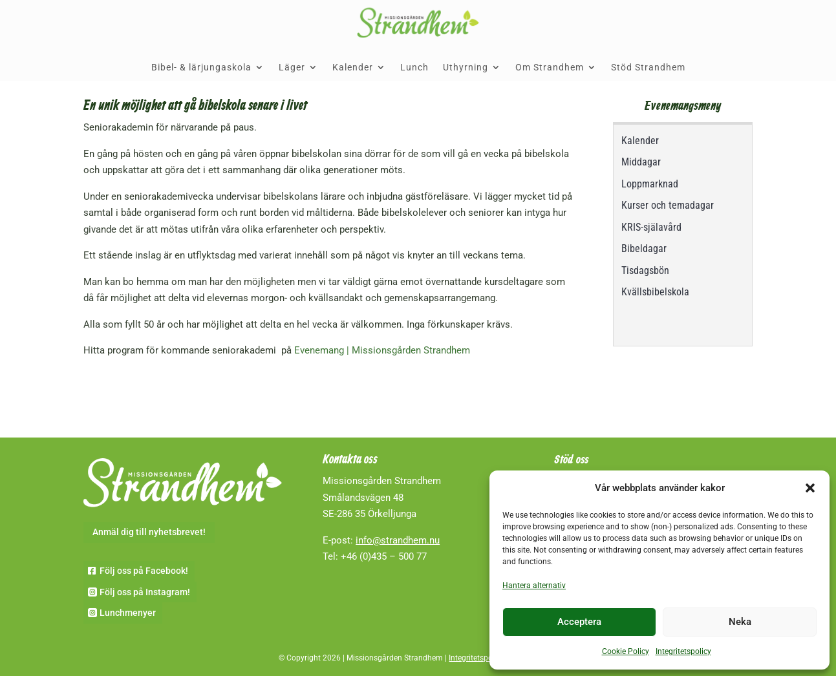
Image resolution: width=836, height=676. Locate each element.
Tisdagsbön (645, 270)
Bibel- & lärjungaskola (201, 67)
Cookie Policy (625, 651)
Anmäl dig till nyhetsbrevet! (149, 532)
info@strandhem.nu (398, 540)
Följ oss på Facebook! (144, 570)
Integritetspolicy (683, 651)
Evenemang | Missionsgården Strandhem (382, 350)
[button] (810, 487)
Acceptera (579, 622)
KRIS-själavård (651, 227)
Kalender (352, 67)
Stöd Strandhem (648, 67)
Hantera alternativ (534, 585)
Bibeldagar (644, 248)
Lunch (414, 67)
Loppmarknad (649, 184)
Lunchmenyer (128, 612)
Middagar (641, 162)
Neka (740, 622)
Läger (292, 67)
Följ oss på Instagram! (145, 592)
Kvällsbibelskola (655, 292)
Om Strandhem (549, 67)
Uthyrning (465, 67)
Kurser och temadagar (667, 205)
